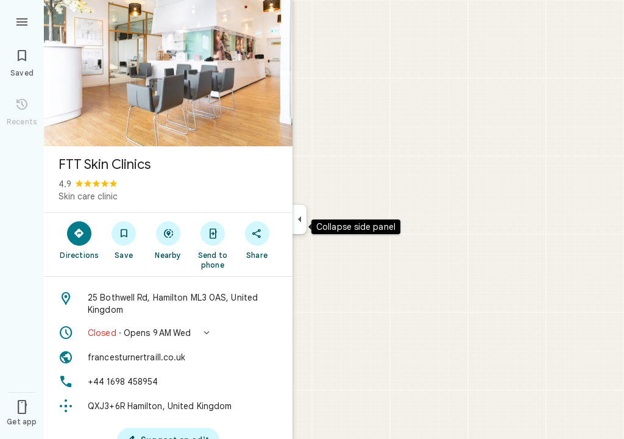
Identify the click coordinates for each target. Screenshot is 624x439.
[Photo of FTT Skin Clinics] (168, 73)
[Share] (257, 239)
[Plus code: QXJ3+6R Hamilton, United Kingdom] (168, 406)
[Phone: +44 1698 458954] (168, 381)
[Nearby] (168, 239)
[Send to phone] (212, 244)
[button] (168, 333)
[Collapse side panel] (299, 219)
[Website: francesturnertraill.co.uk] (168, 357)
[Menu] (22, 21)
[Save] (124, 239)
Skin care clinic (88, 196)
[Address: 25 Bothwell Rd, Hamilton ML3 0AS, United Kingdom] (168, 304)
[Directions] (79, 239)
